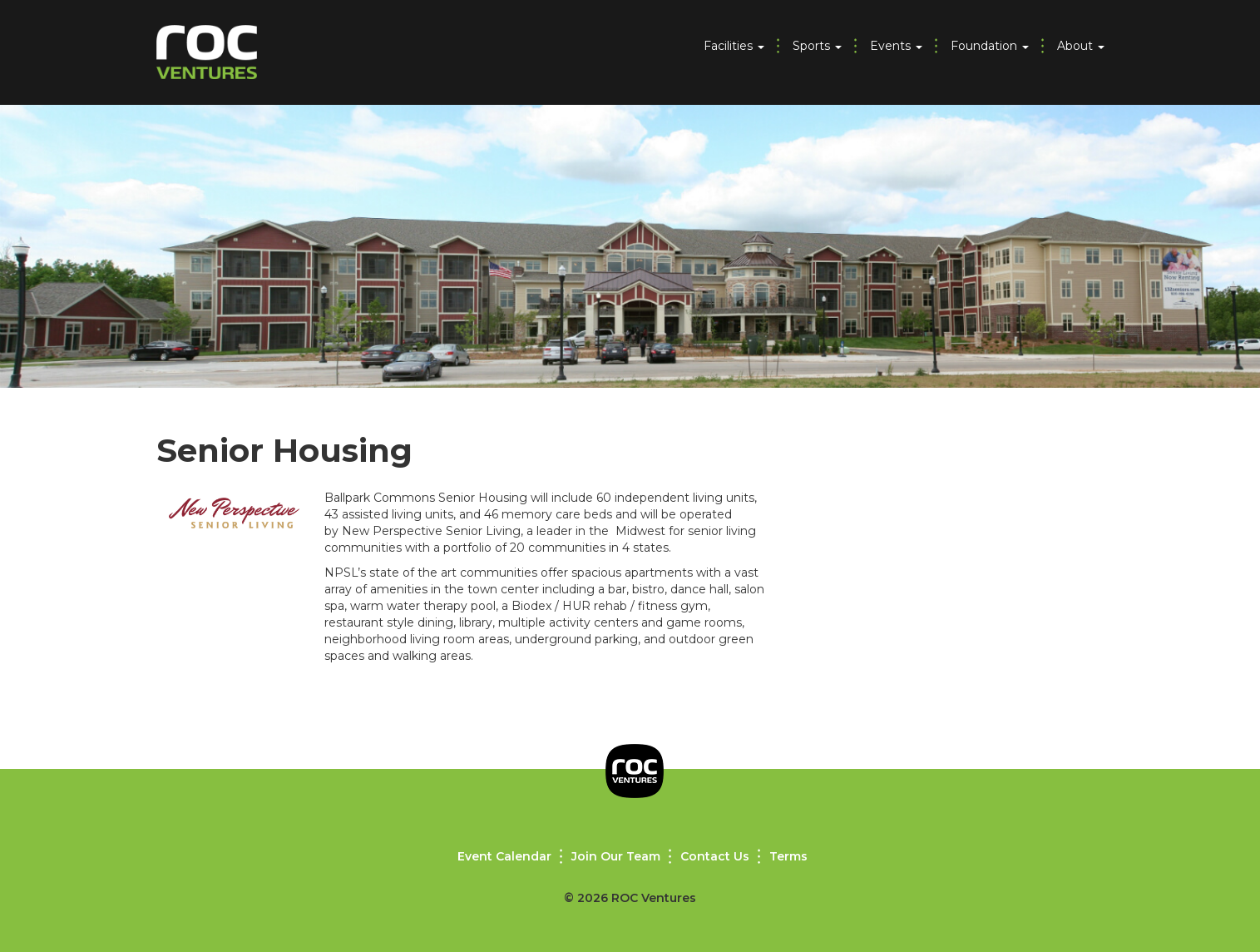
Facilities (734, 45)
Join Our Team (615, 856)
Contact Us (714, 856)
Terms (788, 856)
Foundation (990, 45)
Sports (817, 45)
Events (896, 45)
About (1080, 45)
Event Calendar (504, 856)
